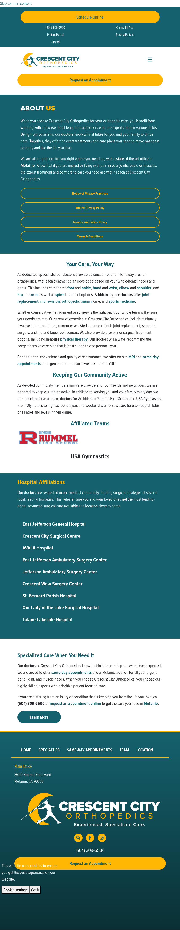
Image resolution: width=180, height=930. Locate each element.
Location (144, 750)
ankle (86, 288)
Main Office (23, 766)
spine (59, 294)
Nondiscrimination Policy (90, 222)
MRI (131, 357)
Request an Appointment (90, 80)
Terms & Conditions (90, 236)
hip (20, 294)
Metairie (28, 165)
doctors (67, 134)
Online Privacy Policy (90, 207)
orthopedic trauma (77, 301)
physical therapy (74, 339)
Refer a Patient (125, 34)
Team (124, 750)
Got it (35, 890)
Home (26, 750)
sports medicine (122, 301)
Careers (55, 41)
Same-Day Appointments (89, 750)
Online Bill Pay (124, 27)
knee (34, 294)
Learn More (39, 717)
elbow (124, 288)
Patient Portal (55, 34)
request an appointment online (75, 703)
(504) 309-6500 (55, 27)
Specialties (49, 750)
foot (70, 288)
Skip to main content (16, 3)
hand (97, 288)
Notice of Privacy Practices (90, 193)
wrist (113, 288)
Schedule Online (90, 17)
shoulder (144, 288)
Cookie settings (15, 890)
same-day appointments (71, 672)
